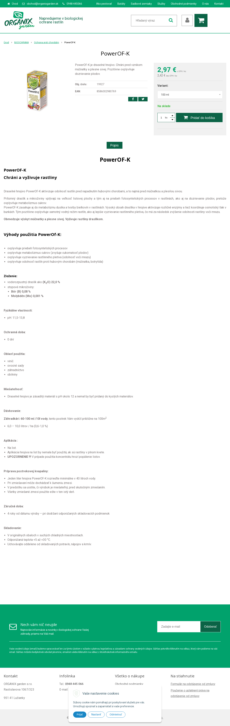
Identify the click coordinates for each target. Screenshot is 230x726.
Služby (161, 3)
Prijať (80, 714)
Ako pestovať (104, 3)
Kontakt (218, 3)
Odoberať (210, 626)
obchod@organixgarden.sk (42, 3)
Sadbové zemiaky (141, 3)
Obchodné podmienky (184, 3)
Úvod (15, 3)
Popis (114, 145)
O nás (205, 3)
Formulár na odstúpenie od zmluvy (193, 684)
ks (166, 117)
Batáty (121, 3)
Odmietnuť (116, 714)
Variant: (162, 85)
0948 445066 (74, 3)
